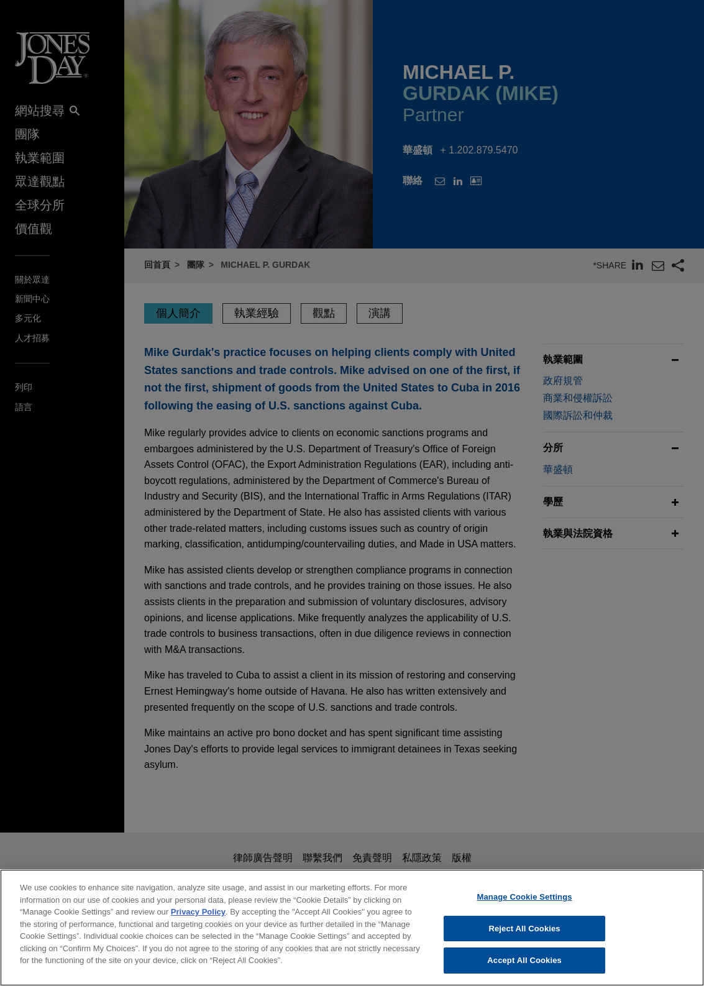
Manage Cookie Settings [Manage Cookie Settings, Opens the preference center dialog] (524, 902)
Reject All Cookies (524, 934)
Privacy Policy (198, 917)
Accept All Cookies (524, 966)
